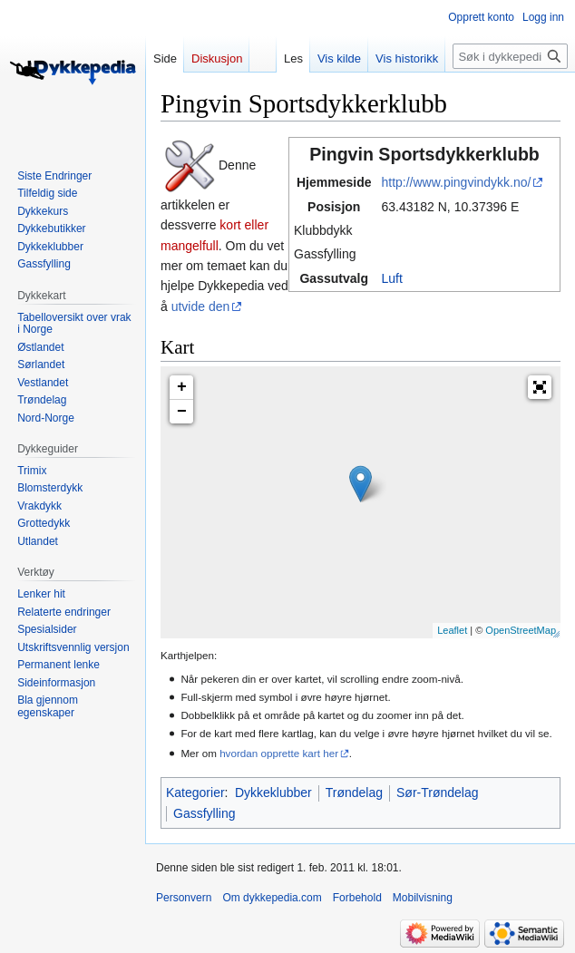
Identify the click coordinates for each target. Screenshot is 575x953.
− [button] (182, 412)
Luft (391, 278)
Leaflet (452, 630)
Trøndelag (354, 792)
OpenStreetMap (520, 630)
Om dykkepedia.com (271, 897)
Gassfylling (204, 813)
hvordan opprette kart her (278, 753)
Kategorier (195, 792)
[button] (539, 387)
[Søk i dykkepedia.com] (510, 56)
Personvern (183, 897)
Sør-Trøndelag (437, 792)
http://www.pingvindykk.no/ (456, 182)
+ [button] (182, 387)
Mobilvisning (423, 897)
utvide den (200, 306)
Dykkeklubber (273, 792)
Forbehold (357, 897)
